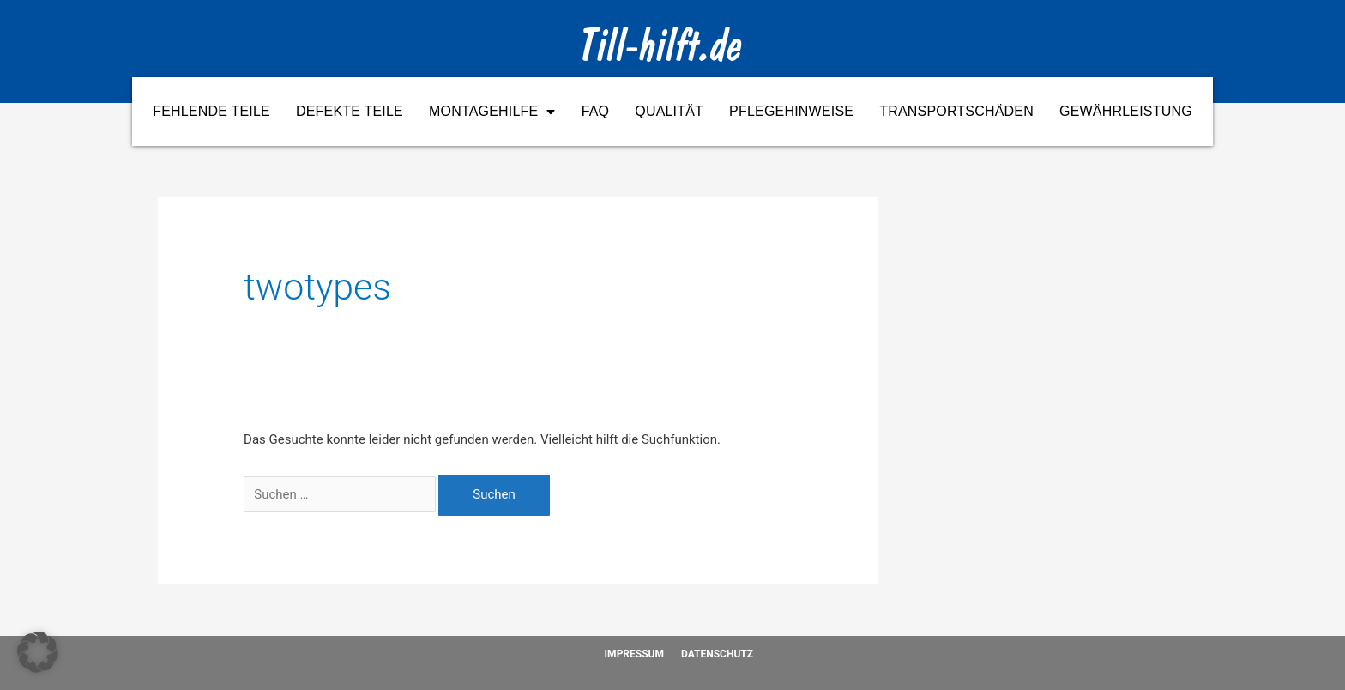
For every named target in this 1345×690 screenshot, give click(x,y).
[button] (37, 652)
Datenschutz (717, 654)
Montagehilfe (492, 111)
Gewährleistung (1125, 111)
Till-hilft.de (661, 49)
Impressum (634, 654)
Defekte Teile (349, 111)
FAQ (596, 111)
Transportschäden (956, 111)
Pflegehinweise (791, 111)
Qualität (669, 111)
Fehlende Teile (211, 111)
